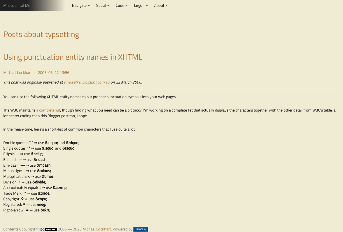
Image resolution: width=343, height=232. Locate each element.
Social (102, 5)
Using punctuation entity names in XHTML (72, 57)
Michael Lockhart (17, 72)
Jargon (141, 5)
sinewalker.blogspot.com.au (87, 82)
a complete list (48, 110)
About (160, 5)
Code (121, 5)
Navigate (81, 5)
